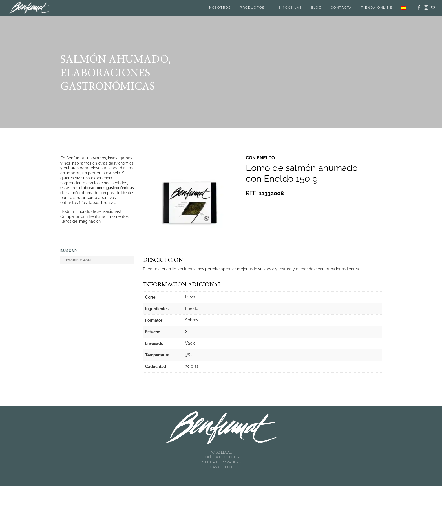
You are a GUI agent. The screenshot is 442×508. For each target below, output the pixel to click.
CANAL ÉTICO (221, 467)
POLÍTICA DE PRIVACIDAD (221, 462)
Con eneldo (260, 158)
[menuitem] (403, 8)
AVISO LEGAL (221, 452)
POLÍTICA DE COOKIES (221, 457)
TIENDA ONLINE (376, 8)
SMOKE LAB (290, 8)
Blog (316, 8)
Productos (252, 8)
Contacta (341, 8)
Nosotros (220, 8)
